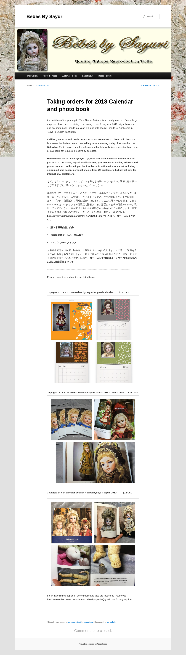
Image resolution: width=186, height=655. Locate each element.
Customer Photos (69, 76)
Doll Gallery (32, 76)
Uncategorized (74, 622)
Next (156, 85)
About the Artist (50, 76)
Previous (146, 85)
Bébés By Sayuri (45, 16)
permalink (111, 622)
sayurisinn (88, 622)
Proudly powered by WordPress (93, 644)
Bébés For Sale (105, 76)
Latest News (87, 76)
